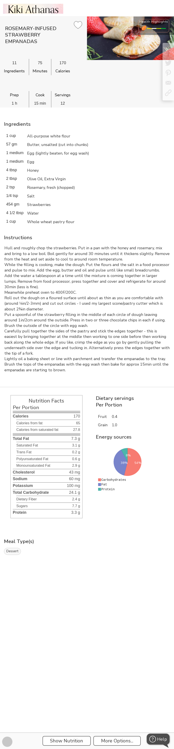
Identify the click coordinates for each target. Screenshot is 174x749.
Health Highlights (153, 21)
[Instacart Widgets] (87, 605)
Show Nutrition (66, 741)
